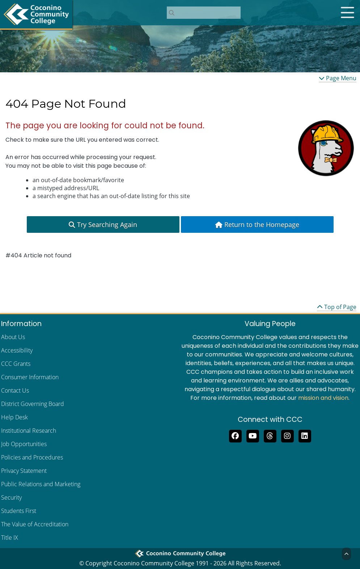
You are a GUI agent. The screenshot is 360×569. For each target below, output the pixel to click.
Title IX (9, 538)
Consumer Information (30, 377)
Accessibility (17, 350)
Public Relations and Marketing (40, 484)
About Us (13, 337)
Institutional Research (28, 431)
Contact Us (15, 390)
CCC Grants (15, 364)
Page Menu (337, 78)
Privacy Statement (24, 471)
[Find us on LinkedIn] (305, 435)
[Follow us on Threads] (270, 435)
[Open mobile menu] (347, 12)
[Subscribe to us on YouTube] (253, 435)
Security (11, 497)
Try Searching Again (103, 224)
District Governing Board (32, 404)
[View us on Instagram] (287, 435)
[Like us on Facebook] (235, 435)
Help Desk (14, 417)
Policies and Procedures (32, 457)
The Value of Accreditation (34, 524)
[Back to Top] (346, 554)
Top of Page (336, 307)
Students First (18, 511)
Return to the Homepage (257, 224)
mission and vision (323, 398)
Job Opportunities (24, 444)
